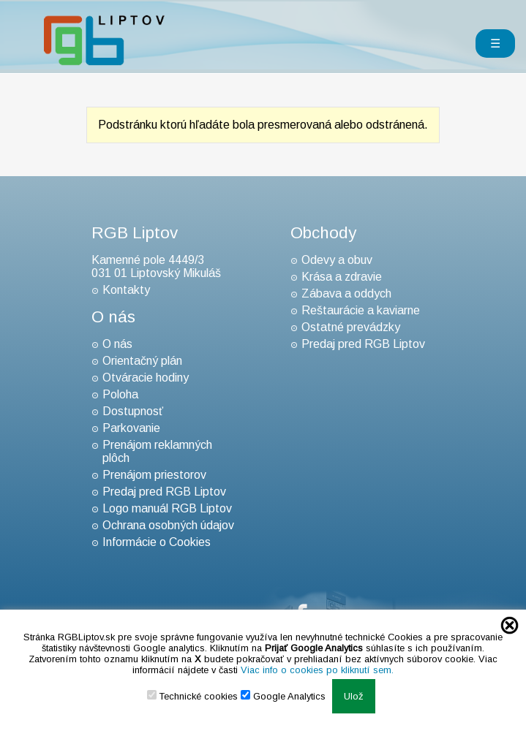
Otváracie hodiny (145, 377)
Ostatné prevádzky (350, 327)
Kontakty (126, 290)
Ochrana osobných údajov (168, 525)
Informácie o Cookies (156, 542)
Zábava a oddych (346, 293)
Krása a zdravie (341, 276)
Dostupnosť (132, 411)
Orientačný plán (142, 361)
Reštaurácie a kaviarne (360, 310)
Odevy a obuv (336, 260)
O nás (117, 344)
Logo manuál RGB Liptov (167, 508)
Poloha (120, 394)
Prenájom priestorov (154, 475)
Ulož (354, 696)
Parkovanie (131, 428)
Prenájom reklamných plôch (157, 451)
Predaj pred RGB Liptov (164, 491)
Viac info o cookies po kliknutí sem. (317, 669)
